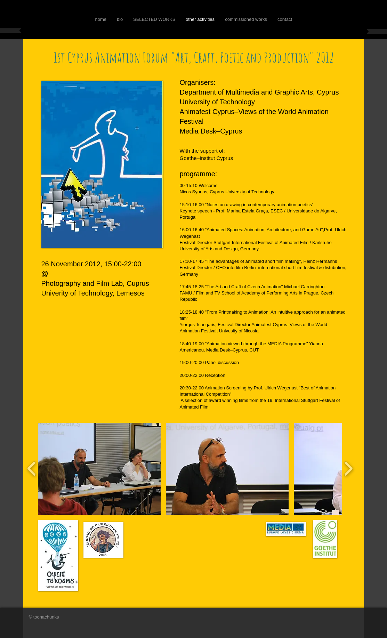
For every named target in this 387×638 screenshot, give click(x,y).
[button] (99, 469)
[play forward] (348, 468)
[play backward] (32, 468)
